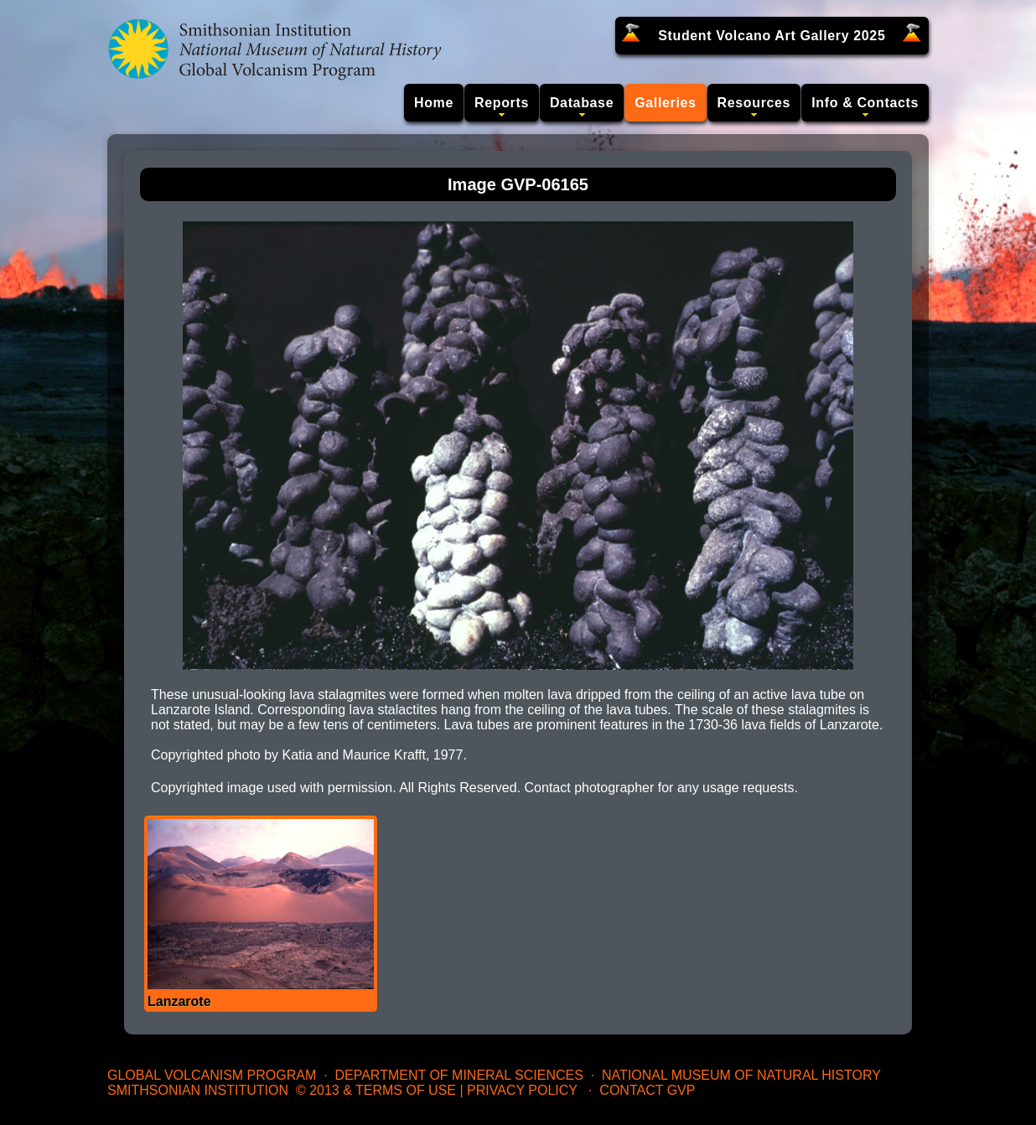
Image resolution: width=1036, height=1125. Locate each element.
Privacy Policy (522, 1090)
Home (433, 103)
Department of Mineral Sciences (458, 1075)
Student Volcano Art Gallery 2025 (771, 36)
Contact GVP (647, 1090)
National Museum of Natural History (741, 1075)
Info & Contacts (865, 103)
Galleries (665, 103)
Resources (754, 103)
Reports (501, 103)
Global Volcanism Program (211, 1075)
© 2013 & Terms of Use (376, 1090)
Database (582, 103)
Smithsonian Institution (197, 1090)
